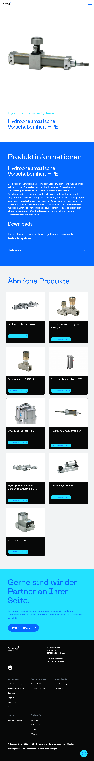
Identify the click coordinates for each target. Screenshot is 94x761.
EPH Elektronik (38, 725)
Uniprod (35, 734)
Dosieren (12, 702)
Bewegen (12, 693)
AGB (32, 744)
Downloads (60, 688)
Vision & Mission (38, 684)
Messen (11, 707)
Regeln (11, 698)
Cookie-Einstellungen (47, 749)
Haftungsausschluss (16, 749)
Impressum (31, 749)
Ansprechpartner (15, 720)
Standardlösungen (16, 688)
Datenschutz (41, 744)
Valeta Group (38, 715)
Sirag (33, 729)
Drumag (34, 720)
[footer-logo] (13, 654)
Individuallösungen (16, 684)
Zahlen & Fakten (38, 688)
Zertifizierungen (62, 684)
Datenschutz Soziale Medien (61, 744)
